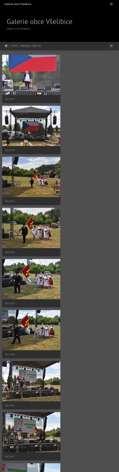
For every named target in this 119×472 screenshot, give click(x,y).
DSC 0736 (69, 97)
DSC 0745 (10, 342)
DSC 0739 (10, 195)
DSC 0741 (10, 244)
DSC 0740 (69, 195)
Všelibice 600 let (31, 46)
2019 (14, 46)
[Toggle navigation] (111, 4)
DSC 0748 (69, 391)
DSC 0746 (69, 342)
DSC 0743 (10, 293)
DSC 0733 (10, 97)
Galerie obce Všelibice (17, 4)
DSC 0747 (10, 391)
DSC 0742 (69, 244)
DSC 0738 (69, 146)
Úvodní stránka (6, 46)
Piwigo (74, 466)
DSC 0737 (10, 146)
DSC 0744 (69, 293)
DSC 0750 (10, 440)
